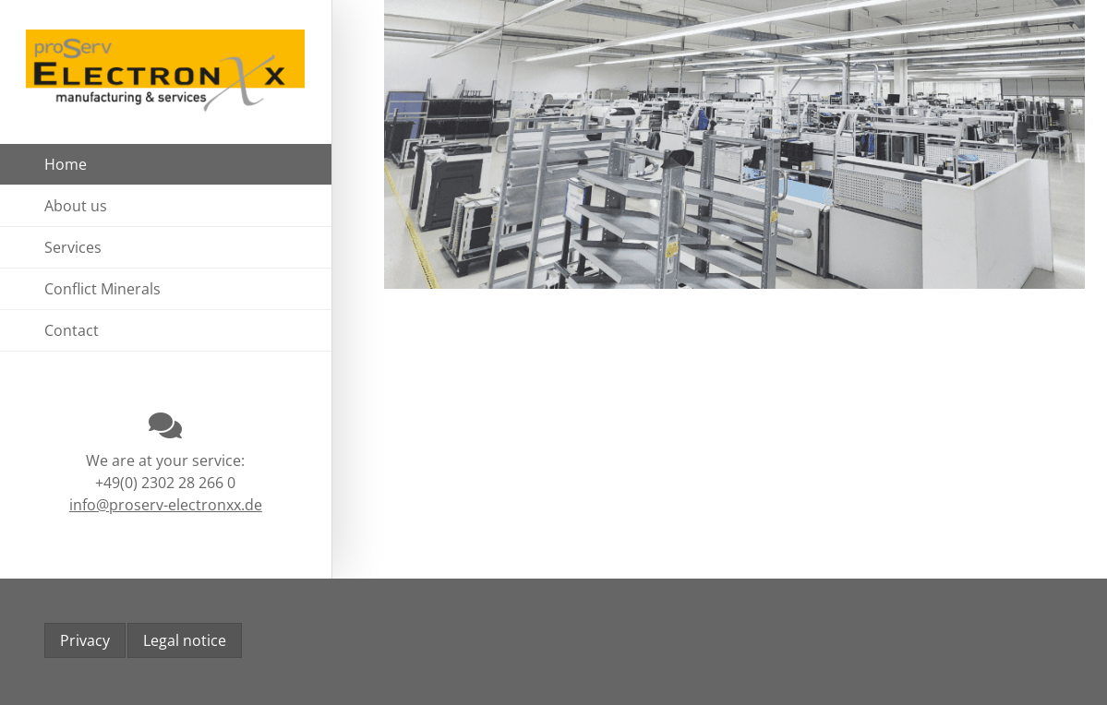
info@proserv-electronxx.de (165, 505)
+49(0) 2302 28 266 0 (165, 482)
